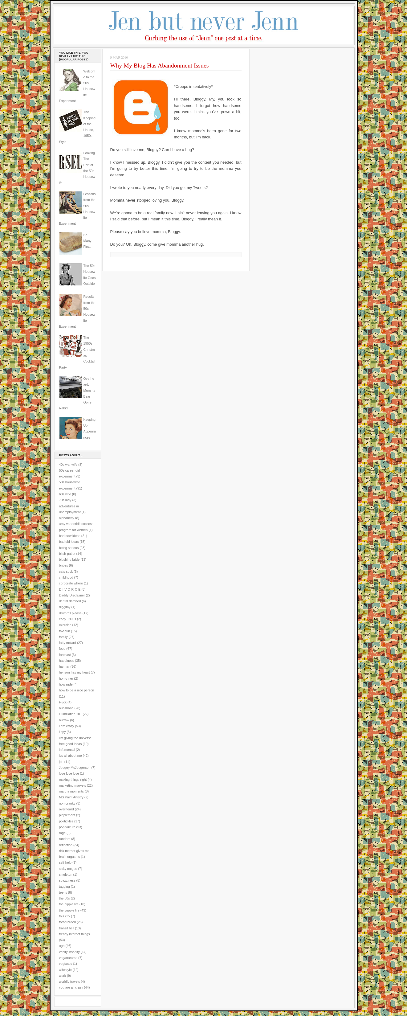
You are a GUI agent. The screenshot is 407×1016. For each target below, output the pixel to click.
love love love (69, 773)
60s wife (65, 494)
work (62, 975)
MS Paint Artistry (71, 797)
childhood (66, 577)
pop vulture (67, 827)
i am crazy (66, 726)
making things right (73, 779)
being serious (69, 548)
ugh (62, 946)
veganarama (68, 958)
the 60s (64, 898)
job (61, 762)
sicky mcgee (68, 869)
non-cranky (67, 803)
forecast (65, 655)
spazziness (67, 880)
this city (64, 916)
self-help (65, 862)
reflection (66, 845)
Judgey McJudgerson (75, 767)
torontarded (67, 922)
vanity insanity (69, 952)
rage (62, 833)
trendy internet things (74, 934)
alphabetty (66, 518)
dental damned (70, 601)
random (64, 839)
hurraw (64, 720)
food (62, 648)
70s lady (65, 500)
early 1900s (67, 619)
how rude (66, 684)
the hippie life (69, 904)
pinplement (67, 815)
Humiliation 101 (70, 714)
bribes (63, 565)
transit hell (66, 928)
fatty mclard (67, 643)
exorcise (65, 625)
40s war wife (68, 464)
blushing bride (69, 559)
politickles (66, 821)
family (63, 637)
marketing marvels (72, 785)
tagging (64, 886)
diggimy (65, 607)
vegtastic (65, 963)
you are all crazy (71, 987)
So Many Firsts (87, 241)
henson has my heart (74, 672)
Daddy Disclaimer (72, 595)
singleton (65, 874)
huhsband (66, 708)
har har (64, 666)
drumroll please (70, 613)
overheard (66, 809)
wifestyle (65, 970)
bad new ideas (69, 536)
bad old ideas (69, 541)
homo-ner (66, 678)
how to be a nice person (76, 690)
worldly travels (69, 981)
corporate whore (71, 583)
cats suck (66, 571)
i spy (62, 732)
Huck (63, 702)
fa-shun (64, 631)
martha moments (71, 791)
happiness (66, 660)
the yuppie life (69, 910)
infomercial (67, 750)
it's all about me (70, 755)
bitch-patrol (67, 553)
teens (63, 892)
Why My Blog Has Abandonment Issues (159, 65)
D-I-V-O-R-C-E (70, 589)
